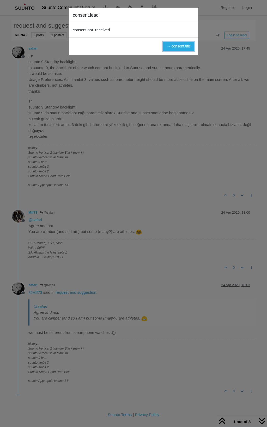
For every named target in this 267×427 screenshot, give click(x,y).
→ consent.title (179, 46)
